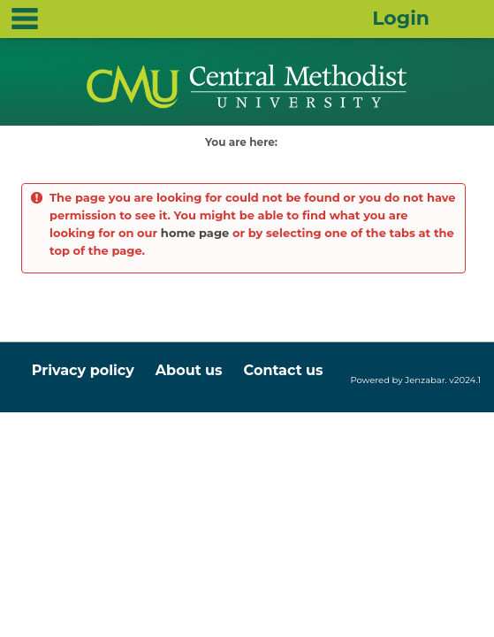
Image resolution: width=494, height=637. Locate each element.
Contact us (283, 370)
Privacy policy (83, 370)
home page (195, 233)
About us (189, 370)
